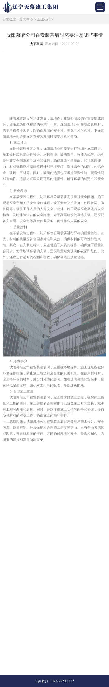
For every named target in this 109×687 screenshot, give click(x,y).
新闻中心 (26, 19)
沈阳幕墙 (36, 44)
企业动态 (44, 19)
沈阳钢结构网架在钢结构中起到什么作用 (46, 425)
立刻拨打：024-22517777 (54, 681)
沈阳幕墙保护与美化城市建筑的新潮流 (45, 415)
